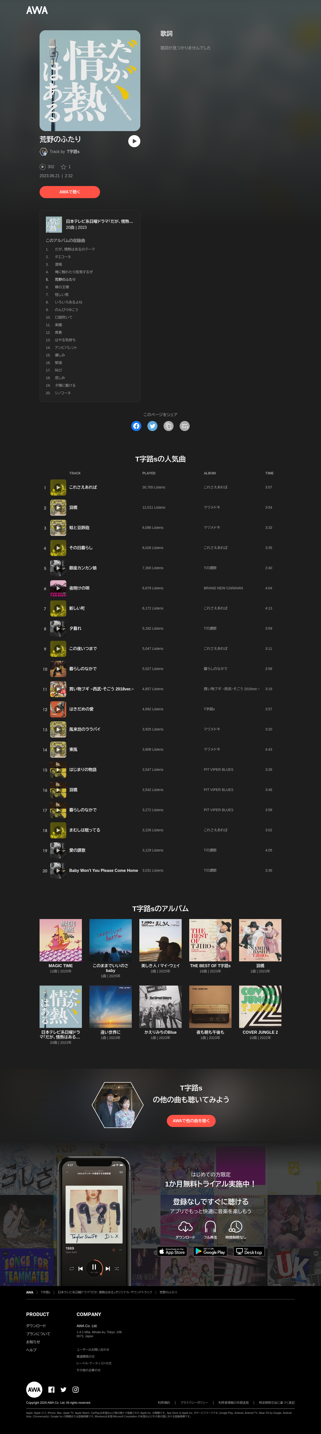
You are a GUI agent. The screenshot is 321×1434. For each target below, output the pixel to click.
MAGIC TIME (61, 966)
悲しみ (60, 378)
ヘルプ (31, 1350)
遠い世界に (111, 1032)
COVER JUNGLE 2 (260, 1032)
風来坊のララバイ (84, 729)
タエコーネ (63, 257)
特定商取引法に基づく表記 (277, 1403)
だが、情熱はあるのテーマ (75, 249)
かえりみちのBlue (160, 1032)
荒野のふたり (168, 1292)
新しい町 (77, 608)
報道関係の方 (86, 1356)
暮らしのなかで (83, 669)
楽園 (58, 325)
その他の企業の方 (89, 1370)
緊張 (58, 363)
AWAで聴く (69, 192)
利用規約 (164, 1403)
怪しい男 (62, 295)
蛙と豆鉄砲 (79, 528)
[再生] (134, 141)
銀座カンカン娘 (83, 568)
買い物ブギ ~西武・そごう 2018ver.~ (101, 689)
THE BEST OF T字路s (210, 966)
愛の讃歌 (77, 850)
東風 (73, 749)
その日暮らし (80, 548)
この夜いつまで (83, 649)
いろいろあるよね (68, 302)
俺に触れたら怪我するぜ (74, 272)
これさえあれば (83, 487)
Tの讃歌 (210, 568)
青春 (58, 332)
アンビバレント (66, 348)
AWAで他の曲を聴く (191, 1121)
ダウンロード (36, 1326)
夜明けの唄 (79, 588)
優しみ (60, 355)
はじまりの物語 (83, 770)
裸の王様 (62, 287)
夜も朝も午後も (210, 1032)
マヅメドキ (212, 507)
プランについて (38, 1334)
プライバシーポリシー (194, 1403)
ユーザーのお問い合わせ (93, 1350)
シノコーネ (63, 393)
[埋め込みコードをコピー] (185, 426)
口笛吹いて (64, 317)
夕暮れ (75, 628)
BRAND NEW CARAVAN (223, 588)
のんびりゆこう (66, 310)
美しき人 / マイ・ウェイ (160, 966)
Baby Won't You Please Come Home (103, 870)
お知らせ (33, 1342)
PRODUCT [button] (37, 1314)
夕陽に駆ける (65, 385)
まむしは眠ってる (84, 830)
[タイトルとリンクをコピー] (169, 426)
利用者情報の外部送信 (233, 1403)
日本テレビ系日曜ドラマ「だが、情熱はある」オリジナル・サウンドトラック (129, 221)
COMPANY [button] (89, 1314)
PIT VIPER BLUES (218, 770)
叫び (58, 370)
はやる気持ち (65, 340)
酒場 (58, 264)
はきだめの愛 (81, 709)
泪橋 (73, 507)
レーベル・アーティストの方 (94, 1363)
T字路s (73, 151)
